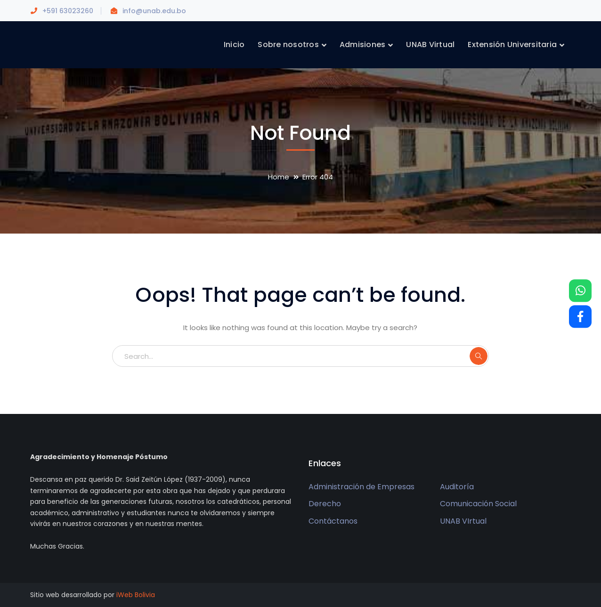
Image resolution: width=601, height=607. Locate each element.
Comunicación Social (478, 503)
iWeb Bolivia (135, 594)
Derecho (325, 503)
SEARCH (478, 356)
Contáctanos (333, 521)
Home (278, 177)
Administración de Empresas (361, 486)
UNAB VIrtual (463, 521)
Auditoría (457, 486)
